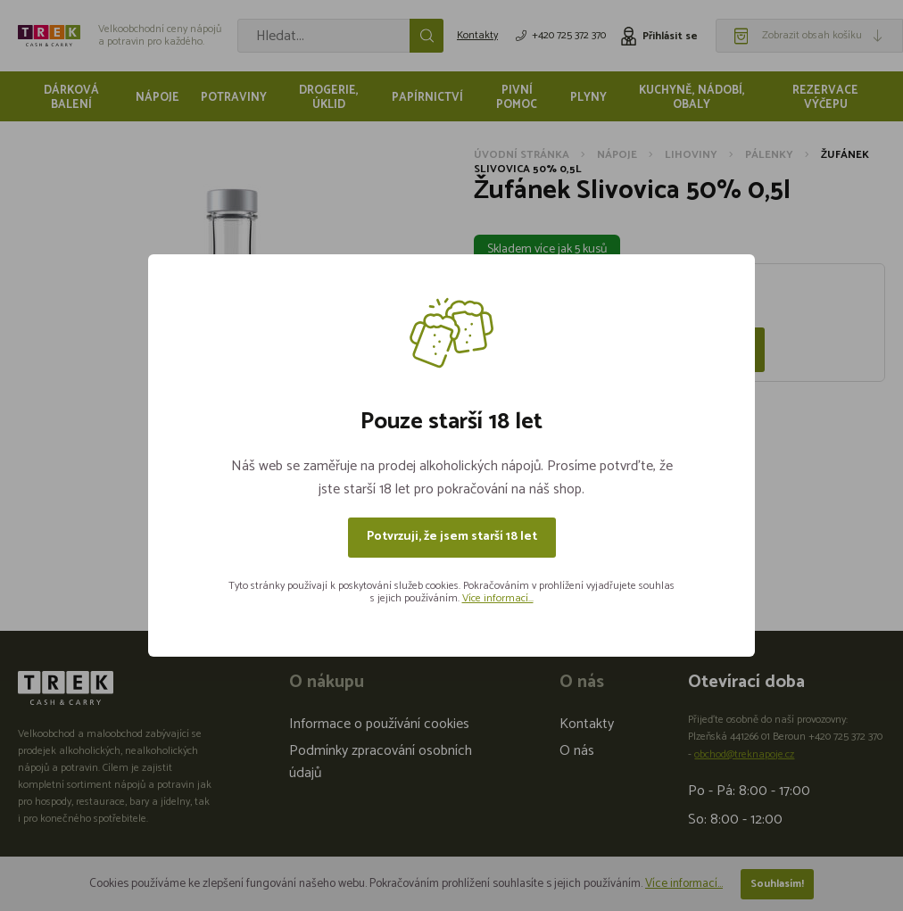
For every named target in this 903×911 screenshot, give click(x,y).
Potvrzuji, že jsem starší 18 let (452, 536)
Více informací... (498, 598)
